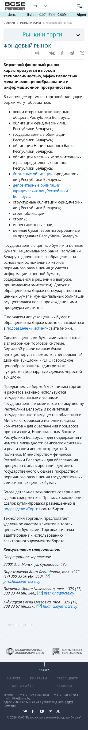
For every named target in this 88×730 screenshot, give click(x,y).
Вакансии (63, 686)
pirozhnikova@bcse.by (22, 581)
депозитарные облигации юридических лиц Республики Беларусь (40, 191)
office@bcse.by (20, 698)
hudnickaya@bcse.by (60, 606)
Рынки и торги (30, 22)
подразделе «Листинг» (27, 328)
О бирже (13, 678)
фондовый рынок (19, 624)
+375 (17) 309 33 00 (29, 695)
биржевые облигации (33, 173)
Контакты (38, 678)
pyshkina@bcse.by (59, 593)
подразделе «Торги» (22, 508)
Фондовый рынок (59, 22)
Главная (9, 22)
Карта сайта (23, 686)
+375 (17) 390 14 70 (63, 695)
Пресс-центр (67, 678)
